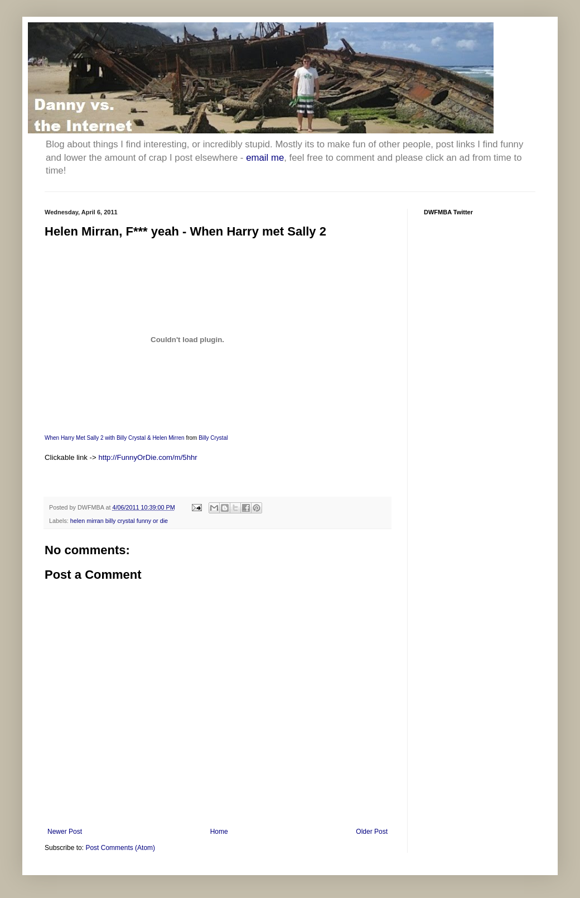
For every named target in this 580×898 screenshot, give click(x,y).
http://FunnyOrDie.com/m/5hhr (147, 457)
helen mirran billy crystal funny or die (119, 520)
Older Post (372, 831)
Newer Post (64, 831)
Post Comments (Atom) (120, 848)
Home (219, 831)
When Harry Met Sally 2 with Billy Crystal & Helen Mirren (115, 438)
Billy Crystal (213, 438)
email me (265, 157)
